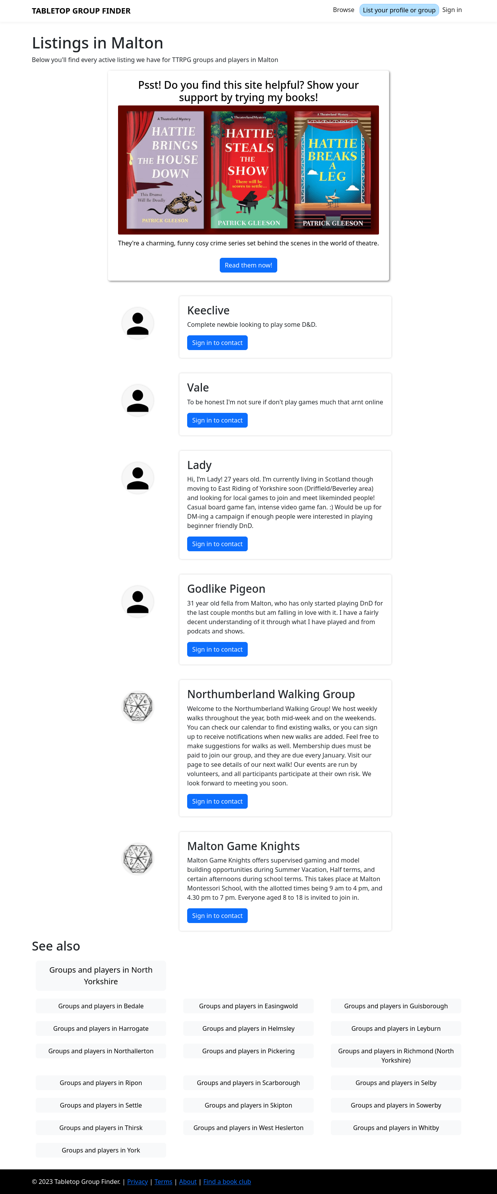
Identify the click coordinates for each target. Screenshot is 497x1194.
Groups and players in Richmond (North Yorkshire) (396, 1056)
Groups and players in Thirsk (101, 1127)
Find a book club (227, 1181)
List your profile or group (399, 10)
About (187, 1181)
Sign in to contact (217, 342)
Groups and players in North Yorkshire (101, 976)
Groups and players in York (101, 1150)
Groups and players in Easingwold (248, 1006)
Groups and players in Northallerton (100, 1051)
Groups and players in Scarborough (248, 1082)
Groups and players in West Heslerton (248, 1127)
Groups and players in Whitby (396, 1127)
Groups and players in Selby (396, 1082)
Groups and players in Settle (101, 1105)
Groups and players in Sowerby (396, 1105)
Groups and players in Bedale (101, 1006)
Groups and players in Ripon (101, 1082)
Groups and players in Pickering (248, 1051)
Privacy (137, 1181)
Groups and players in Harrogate (101, 1028)
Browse (344, 9)
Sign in (452, 9)
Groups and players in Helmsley (248, 1028)
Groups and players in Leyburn (396, 1028)
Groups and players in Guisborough (396, 1006)
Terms (163, 1181)
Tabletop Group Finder (81, 10)
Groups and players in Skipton (248, 1105)
